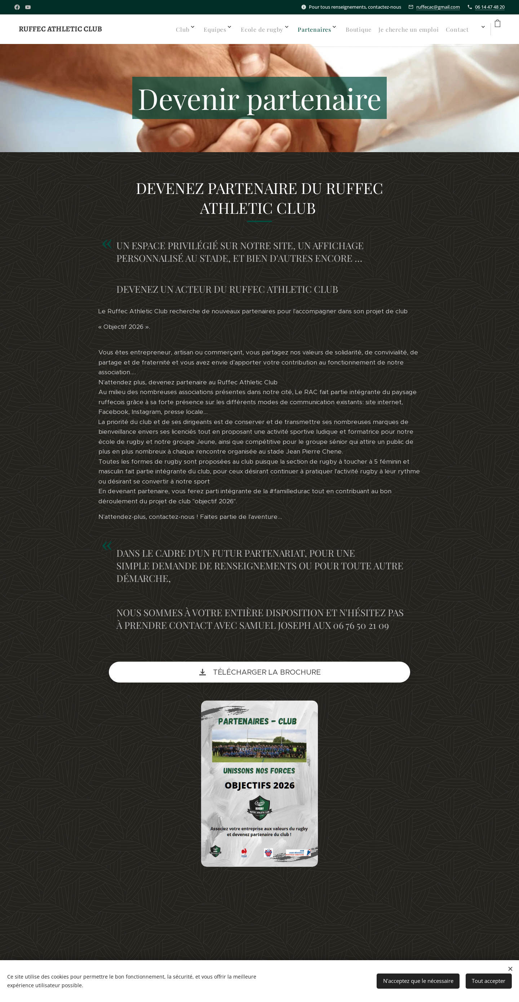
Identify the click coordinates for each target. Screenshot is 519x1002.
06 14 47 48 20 (490, 7)
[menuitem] (351, 29)
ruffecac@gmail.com (438, 7)
